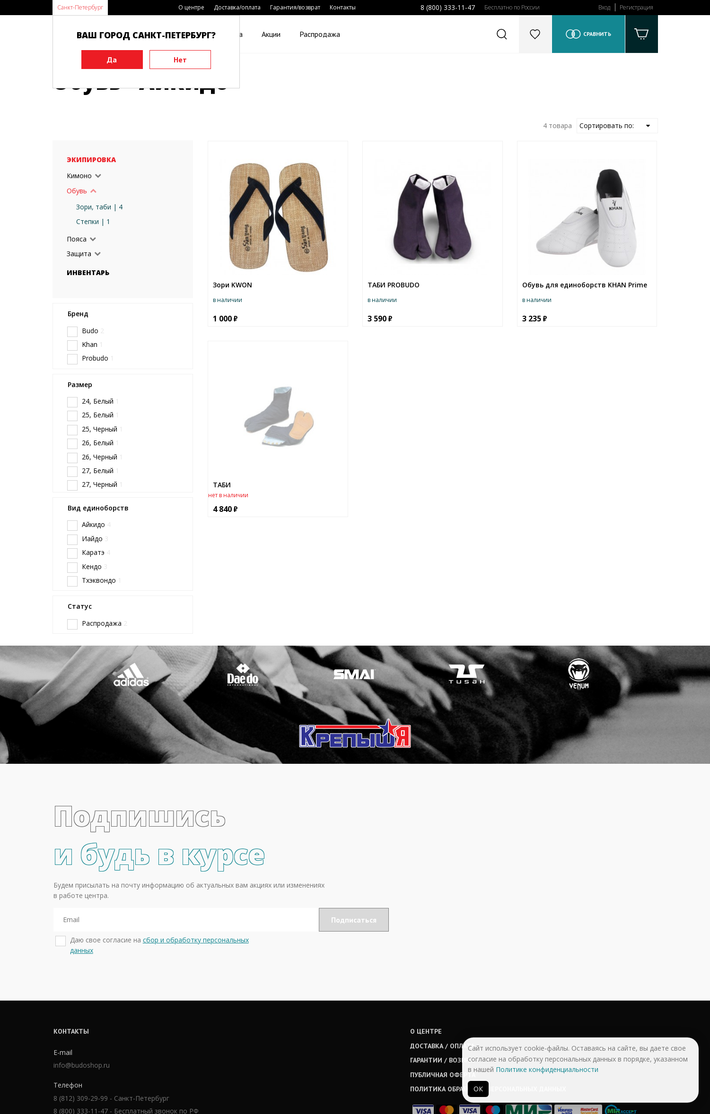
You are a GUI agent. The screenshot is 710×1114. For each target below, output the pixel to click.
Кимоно (79, 175)
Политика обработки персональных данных (373, 1032)
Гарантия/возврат (295, 7)
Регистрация (636, 7)
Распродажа (319, 34)
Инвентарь (88, 272)
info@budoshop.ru (81, 1009)
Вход (604, 7)
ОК (478, 1088)
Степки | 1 (93, 221)
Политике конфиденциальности (547, 1069)
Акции (271, 34)
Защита (79, 253)
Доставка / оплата (327, 989)
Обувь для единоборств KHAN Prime (584, 284)
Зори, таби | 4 (99, 206)
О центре (191, 7)
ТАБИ (222, 484)
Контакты (343, 7)
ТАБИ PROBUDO (394, 284)
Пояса (77, 238)
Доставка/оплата (237, 7)
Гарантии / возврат (328, 1003)
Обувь (77, 190)
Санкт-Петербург (80, 7)
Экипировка (91, 159)
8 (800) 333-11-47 (448, 7)
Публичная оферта (327, 1018)
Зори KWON (232, 284)
